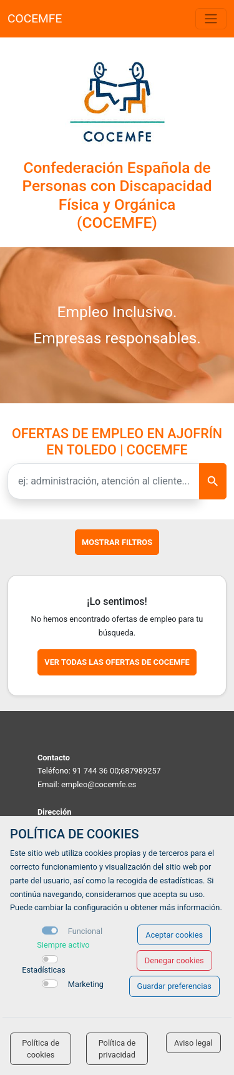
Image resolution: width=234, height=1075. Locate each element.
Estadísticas (44, 969)
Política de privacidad (117, 1048)
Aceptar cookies (174, 935)
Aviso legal (193, 1043)
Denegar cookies (174, 960)
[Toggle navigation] (211, 18)
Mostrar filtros (117, 542)
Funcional (85, 931)
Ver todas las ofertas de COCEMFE (116, 662)
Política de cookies (40, 1048)
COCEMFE (34, 18)
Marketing (86, 984)
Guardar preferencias (174, 986)
